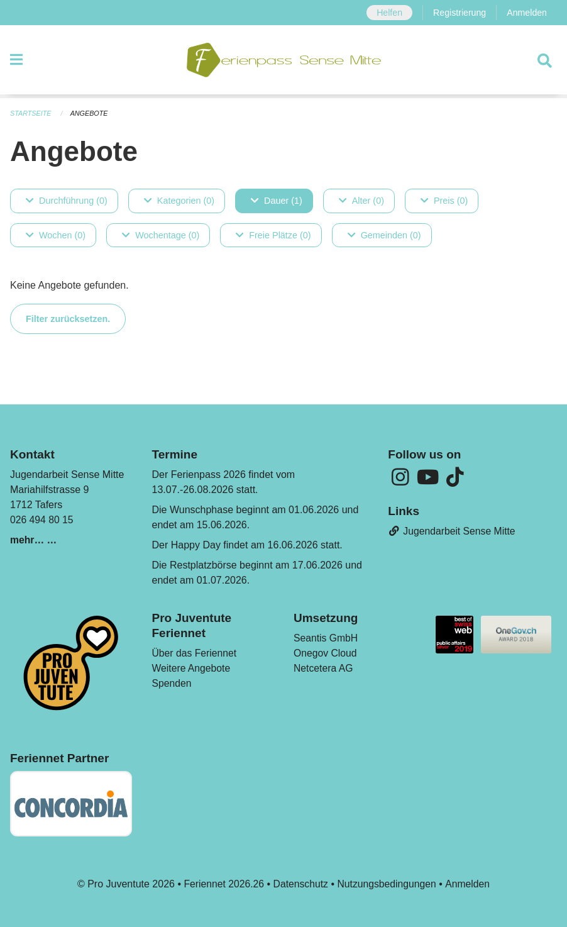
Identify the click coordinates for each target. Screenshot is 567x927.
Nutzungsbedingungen (388, 884)
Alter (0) (361, 201)
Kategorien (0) (179, 201)
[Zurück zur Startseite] (283, 61)
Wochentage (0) (160, 235)
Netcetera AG (324, 668)
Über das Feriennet (195, 653)
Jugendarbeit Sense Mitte (452, 532)
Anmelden (526, 13)
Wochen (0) (55, 235)
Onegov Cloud (326, 653)
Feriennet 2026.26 (222, 884)
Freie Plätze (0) (273, 235)
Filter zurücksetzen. (68, 319)
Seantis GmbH (326, 638)
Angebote (90, 113)
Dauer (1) (276, 201)
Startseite (31, 113)
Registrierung (459, 13)
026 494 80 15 (42, 520)
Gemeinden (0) (384, 235)
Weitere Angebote (192, 668)
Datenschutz (300, 884)
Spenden (172, 684)
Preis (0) (444, 201)
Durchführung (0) (66, 201)
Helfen (388, 13)
